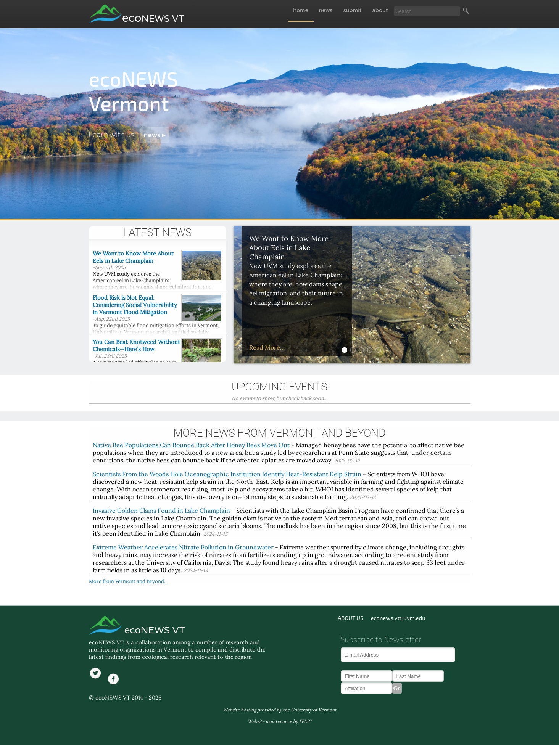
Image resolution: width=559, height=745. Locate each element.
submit (352, 10)
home (300, 10)
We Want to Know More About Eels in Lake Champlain (133, 257)
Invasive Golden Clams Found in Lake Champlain (161, 510)
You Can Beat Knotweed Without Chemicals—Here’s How (136, 345)
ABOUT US (350, 617)
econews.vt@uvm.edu (398, 617)
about (380, 10)
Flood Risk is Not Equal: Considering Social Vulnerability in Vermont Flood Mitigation (135, 305)
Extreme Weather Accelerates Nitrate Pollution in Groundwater (183, 547)
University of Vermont (314, 710)
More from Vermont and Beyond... (128, 581)
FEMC (305, 721)
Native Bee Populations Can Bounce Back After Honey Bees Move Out (191, 445)
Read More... (267, 347)
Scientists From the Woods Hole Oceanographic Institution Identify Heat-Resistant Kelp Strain (227, 474)
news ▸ (155, 135)
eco (153, 18)
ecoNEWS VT (153, 630)
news (326, 10)
